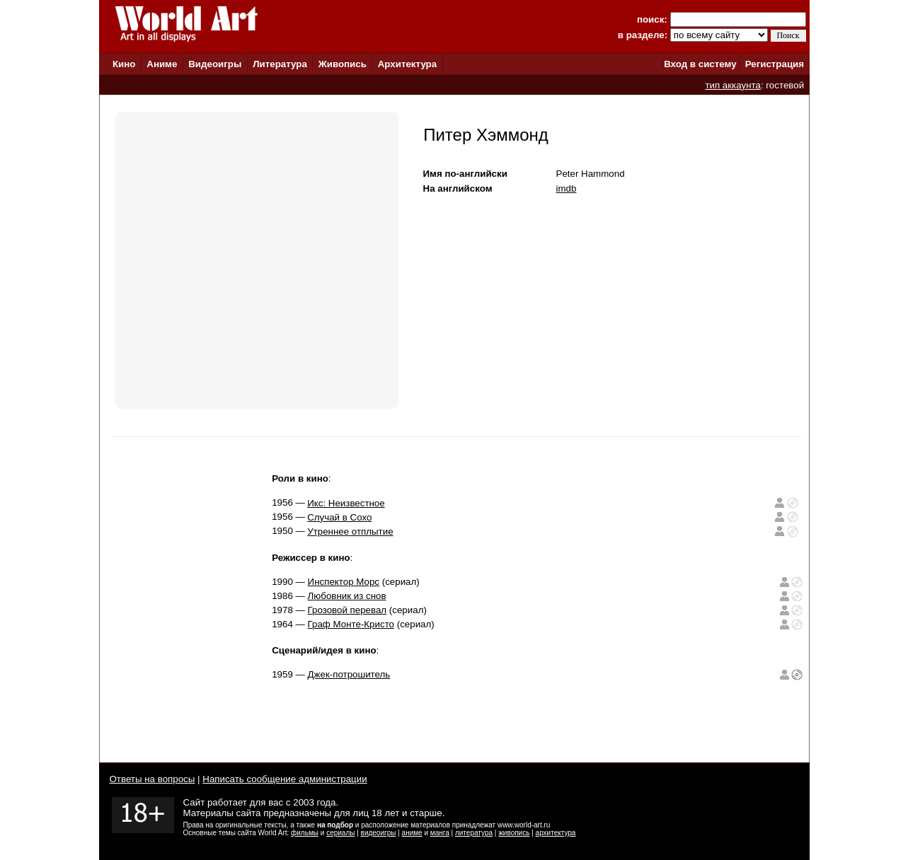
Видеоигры (214, 64)
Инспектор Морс (343, 581)
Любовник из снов (347, 596)
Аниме (161, 64)
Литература (280, 64)
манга (439, 833)
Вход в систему (700, 64)
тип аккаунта (733, 85)
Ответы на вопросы (152, 779)
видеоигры (378, 833)
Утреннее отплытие (350, 531)
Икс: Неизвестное (346, 503)
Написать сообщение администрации (284, 779)
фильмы (304, 833)
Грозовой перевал (347, 610)
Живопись (342, 64)
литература (474, 833)
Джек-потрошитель (349, 674)
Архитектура (407, 64)
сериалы (340, 833)
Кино (124, 64)
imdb (566, 188)
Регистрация (774, 64)
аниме (412, 833)
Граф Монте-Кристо (351, 624)
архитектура (556, 833)
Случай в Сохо (339, 517)
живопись (513, 833)
